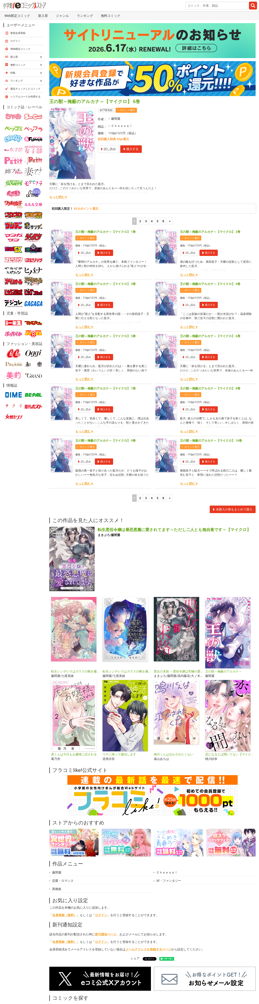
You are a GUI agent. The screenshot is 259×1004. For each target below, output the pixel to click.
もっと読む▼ (58, 197)
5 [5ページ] (157, 221)
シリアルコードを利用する (25, 96)
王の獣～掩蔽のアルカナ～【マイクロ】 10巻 (211, 440)
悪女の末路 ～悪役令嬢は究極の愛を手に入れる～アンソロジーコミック (178, 671)
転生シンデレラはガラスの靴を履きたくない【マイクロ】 (75, 671)
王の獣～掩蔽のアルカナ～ (223, 671)
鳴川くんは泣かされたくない (173, 754)
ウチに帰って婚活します (119, 754)
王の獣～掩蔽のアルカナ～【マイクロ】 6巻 (210, 336)
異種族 (56, 889)
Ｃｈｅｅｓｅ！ (121, 126)
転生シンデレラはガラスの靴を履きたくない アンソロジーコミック (127, 671)
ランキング (85, 16)
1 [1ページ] (134, 221)
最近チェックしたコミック (25, 88)
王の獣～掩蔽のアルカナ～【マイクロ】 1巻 (105, 232)
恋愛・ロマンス (62, 880)
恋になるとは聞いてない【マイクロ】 (229, 754)
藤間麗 (115, 118)
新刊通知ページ (105, 934)
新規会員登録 (17, 33)
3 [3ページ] (146, 221)
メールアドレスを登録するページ (148, 949)
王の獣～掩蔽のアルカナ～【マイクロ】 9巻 (105, 440)
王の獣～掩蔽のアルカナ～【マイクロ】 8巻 (210, 388)
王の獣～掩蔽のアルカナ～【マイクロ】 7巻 (105, 388)
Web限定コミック (17, 16)
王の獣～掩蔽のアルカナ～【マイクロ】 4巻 (210, 284)
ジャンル (62, 16)
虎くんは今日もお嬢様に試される (74, 754)
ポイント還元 (127, 110)
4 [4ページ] (152, 221)
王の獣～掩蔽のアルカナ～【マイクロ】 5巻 (105, 336)
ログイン (101, 915)
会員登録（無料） (64, 915)
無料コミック (110, 16)
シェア (135, 958)
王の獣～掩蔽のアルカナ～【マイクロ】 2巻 (210, 232)
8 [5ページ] (163, 221)
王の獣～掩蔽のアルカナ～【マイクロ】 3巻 (105, 284)
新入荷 (43, 16)
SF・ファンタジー (168, 880)
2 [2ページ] (140, 221)
